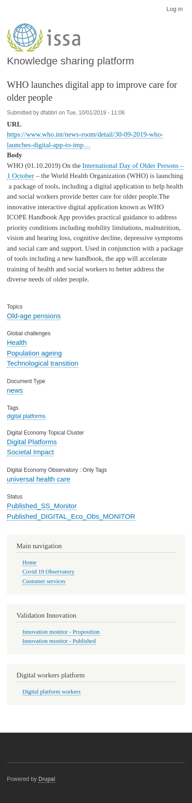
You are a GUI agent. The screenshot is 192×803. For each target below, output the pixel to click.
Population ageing (34, 353)
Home (29, 562)
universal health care (38, 479)
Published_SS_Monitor (42, 506)
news (15, 390)
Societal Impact (30, 452)
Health (17, 342)
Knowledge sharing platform (70, 61)
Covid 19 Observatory (48, 571)
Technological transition (42, 363)
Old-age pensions (33, 316)
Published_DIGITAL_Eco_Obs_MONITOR (71, 516)
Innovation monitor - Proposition (61, 632)
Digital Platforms (32, 442)
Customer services (44, 581)
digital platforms (26, 416)
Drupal (46, 779)
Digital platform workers (51, 691)
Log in (174, 9)
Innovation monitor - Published (59, 641)
